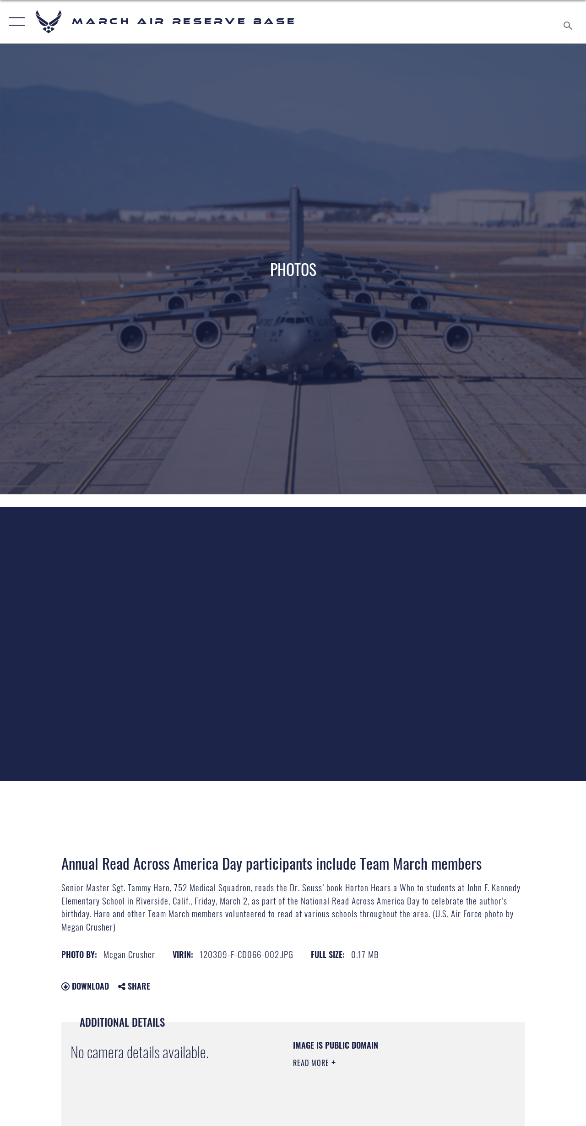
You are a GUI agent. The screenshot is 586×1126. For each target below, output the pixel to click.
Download (85, 986)
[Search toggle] (569, 21)
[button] (15, 21)
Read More (312, 1062)
